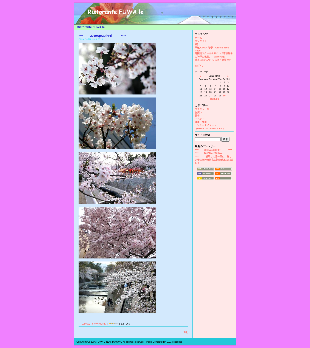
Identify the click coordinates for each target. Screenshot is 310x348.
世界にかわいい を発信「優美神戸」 (214, 60)
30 (224, 95)
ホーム (198, 38)
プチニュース (202, 109)
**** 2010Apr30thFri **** (213, 150)
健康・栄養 (201, 122)
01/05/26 (214, 99)
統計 (197, 44)
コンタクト (201, 41)
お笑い (198, 112)
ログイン (199, 65)
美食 (197, 115)
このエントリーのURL (94, 323)
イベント (199, 119)
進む (185, 332)
